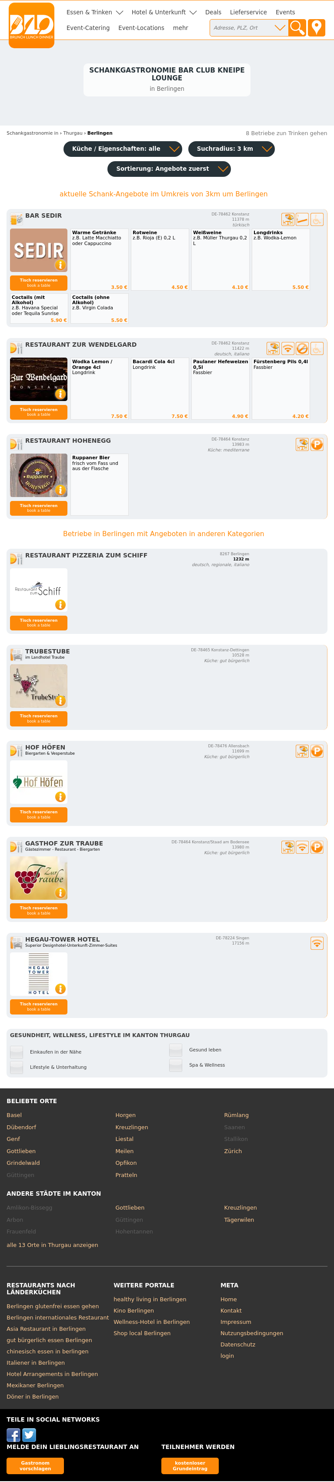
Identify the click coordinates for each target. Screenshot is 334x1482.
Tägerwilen (239, 1220)
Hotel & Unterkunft (159, 12)
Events (285, 12)
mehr (180, 28)
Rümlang (236, 1116)
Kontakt (231, 1311)
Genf (13, 1140)
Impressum (235, 1323)
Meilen (124, 1152)
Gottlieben (21, 1152)
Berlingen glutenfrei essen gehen (53, 1307)
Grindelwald (23, 1164)
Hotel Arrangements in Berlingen (52, 1375)
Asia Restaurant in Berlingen (46, 1329)
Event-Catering (88, 28)
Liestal (124, 1140)
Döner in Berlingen (33, 1397)
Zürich (233, 1152)
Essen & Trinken (89, 12)
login (227, 1356)
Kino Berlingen (134, 1311)
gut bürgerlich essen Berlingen (49, 1341)
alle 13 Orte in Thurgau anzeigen (52, 1246)
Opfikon (126, 1164)
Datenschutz (237, 1345)
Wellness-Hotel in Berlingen (152, 1323)
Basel (14, 1116)
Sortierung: (162, 170)
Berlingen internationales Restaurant (58, 1318)
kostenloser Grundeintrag (190, 1467)
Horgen (125, 1116)
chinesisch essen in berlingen (47, 1352)
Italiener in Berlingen (36, 1363)
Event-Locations (141, 28)
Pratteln (126, 1176)
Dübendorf (21, 1128)
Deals (213, 12)
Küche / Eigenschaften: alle (116, 150)
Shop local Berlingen (142, 1334)
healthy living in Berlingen (150, 1300)
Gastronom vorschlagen (35, 1467)
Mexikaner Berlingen (35, 1386)
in (32, 134)
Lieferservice (248, 12)
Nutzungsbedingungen (252, 1334)
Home (228, 1300)
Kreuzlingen (131, 1128)
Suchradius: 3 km (225, 150)
